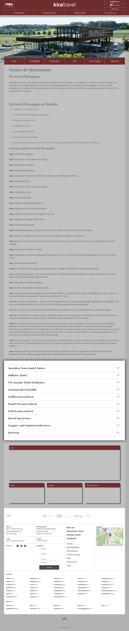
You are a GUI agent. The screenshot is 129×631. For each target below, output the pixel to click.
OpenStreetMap (113, 545)
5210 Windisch (11, 534)
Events (14, 61)
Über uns (114, 8)
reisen (10, 578)
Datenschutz (54, 61)
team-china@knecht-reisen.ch (15, 541)
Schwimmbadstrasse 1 (14, 531)
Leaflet (105, 545)
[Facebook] (18, 546)
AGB (74, 61)
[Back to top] (64, 619)
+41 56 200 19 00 (110, 12)
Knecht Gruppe (95, 61)
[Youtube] (25, 546)
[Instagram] (21, 546)
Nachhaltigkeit (34, 61)
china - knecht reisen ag (14, 529)
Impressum (115, 61)
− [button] (121, 542)
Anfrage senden (79, 12)
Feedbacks (71, 538)
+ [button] (121, 539)
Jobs (69, 565)
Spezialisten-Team (49, 12)
